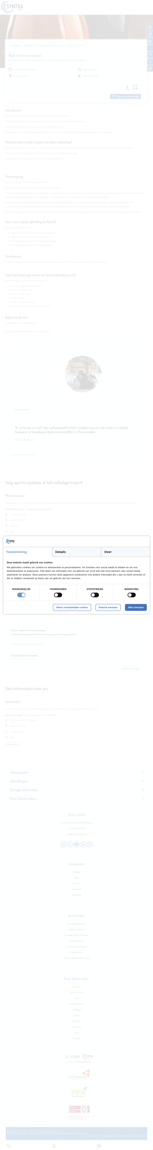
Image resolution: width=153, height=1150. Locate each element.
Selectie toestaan (108, 607)
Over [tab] (108, 552)
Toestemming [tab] (16, 552)
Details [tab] (60, 552)
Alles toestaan (136, 607)
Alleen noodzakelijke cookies (72, 607)
